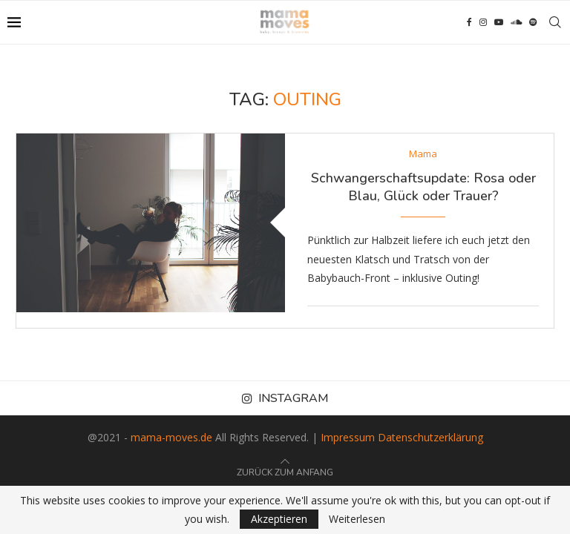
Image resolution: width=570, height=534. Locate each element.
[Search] (555, 22)
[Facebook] (469, 22)
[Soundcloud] (516, 22)
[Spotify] (533, 22)
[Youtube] (498, 22)
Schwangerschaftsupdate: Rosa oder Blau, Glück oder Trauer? (423, 187)
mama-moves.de (171, 437)
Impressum (348, 437)
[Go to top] (285, 471)
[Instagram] (483, 22)
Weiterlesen (357, 519)
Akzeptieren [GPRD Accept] (279, 519)
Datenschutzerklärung (430, 437)
